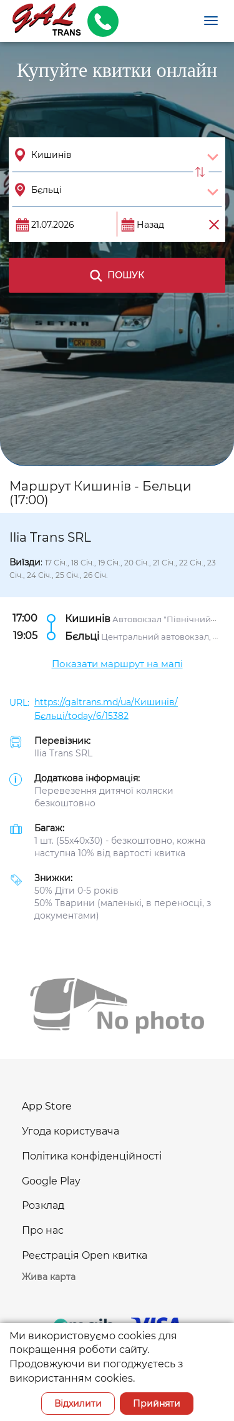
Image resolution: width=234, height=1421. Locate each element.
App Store (47, 1106)
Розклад (43, 1205)
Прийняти (156, 1403)
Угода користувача (70, 1131)
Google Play (51, 1181)
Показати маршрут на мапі (117, 664)
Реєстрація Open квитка (84, 1255)
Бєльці (82, 636)
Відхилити (78, 1403)
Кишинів (87, 619)
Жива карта (49, 1276)
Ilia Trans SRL (63, 753)
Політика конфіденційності (92, 1156)
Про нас (43, 1230)
